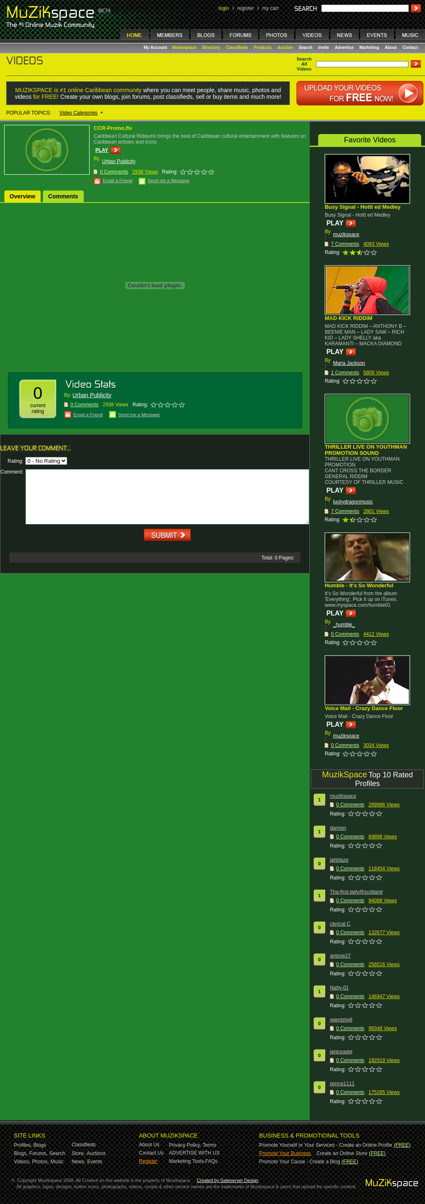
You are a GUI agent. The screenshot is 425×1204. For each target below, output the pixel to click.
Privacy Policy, (185, 1145)
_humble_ (344, 625)
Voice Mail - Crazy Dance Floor (364, 708)
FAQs (211, 1161)
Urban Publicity (119, 161)
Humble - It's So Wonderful (359, 585)
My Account (156, 47)
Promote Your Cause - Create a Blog (299, 1162)
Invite (323, 47)
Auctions (96, 1153)
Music (57, 1162)
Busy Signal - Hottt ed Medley (363, 207)
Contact (410, 47)
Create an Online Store (341, 1153)
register (245, 8)
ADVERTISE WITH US (194, 1153)
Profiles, (23, 1145)
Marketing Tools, (187, 1161)
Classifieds (237, 47)
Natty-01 (339, 988)
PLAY (101, 150)
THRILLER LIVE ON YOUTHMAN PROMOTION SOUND (366, 450)
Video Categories (78, 113)
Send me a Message (168, 180)
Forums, (38, 1153)
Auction (285, 47)
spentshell (341, 1020)
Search (305, 47)
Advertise (344, 47)
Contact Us (151, 1153)
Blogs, (21, 1153)
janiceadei (341, 1052)
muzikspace (346, 234)
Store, (78, 1153)
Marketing (369, 47)
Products (263, 47)
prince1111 (342, 1084)
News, (78, 1162)
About (391, 47)
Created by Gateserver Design (227, 1180)
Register (148, 1161)
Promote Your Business (285, 1153)
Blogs (40, 1145)
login (224, 8)
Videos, (22, 1162)
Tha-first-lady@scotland (356, 892)
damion (338, 828)
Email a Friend (117, 180)
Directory (211, 47)
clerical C (340, 924)
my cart (270, 8)
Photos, (40, 1162)
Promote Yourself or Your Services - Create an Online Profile (325, 1145)
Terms (209, 1145)
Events (94, 1162)
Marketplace (184, 47)
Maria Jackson (349, 363)
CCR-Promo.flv (113, 128)
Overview (22, 196)
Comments (63, 196)
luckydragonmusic (353, 502)
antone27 (340, 956)
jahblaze (339, 860)
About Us (149, 1145)
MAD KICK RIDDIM (348, 318)
